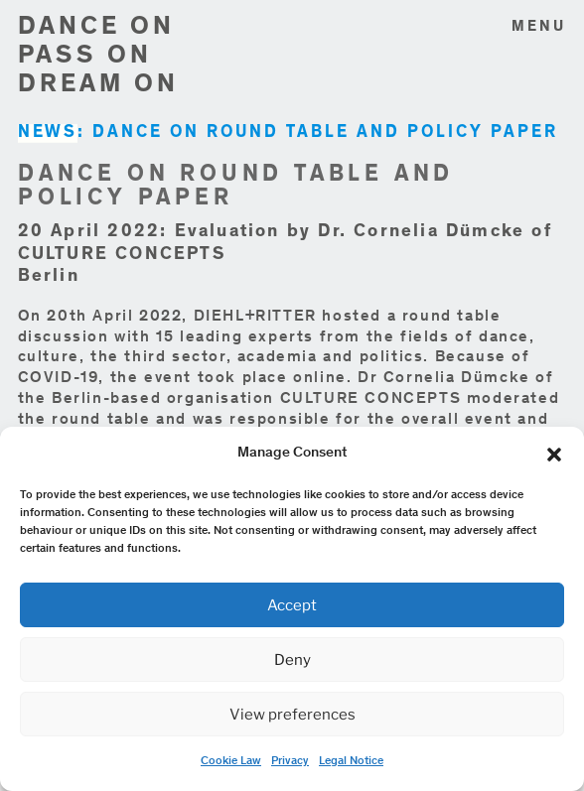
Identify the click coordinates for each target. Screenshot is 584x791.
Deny (292, 660)
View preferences (292, 715)
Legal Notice (351, 761)
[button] (554, 454)
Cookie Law (231, 761)
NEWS (47, 133)
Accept (292, 605)
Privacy (290, 761)
